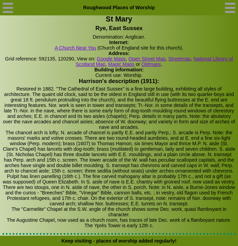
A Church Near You (75, 48)
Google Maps (111, 59)
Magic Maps (121, 64)
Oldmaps (151, 64)
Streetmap (179, 59)
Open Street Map (147, 59)
